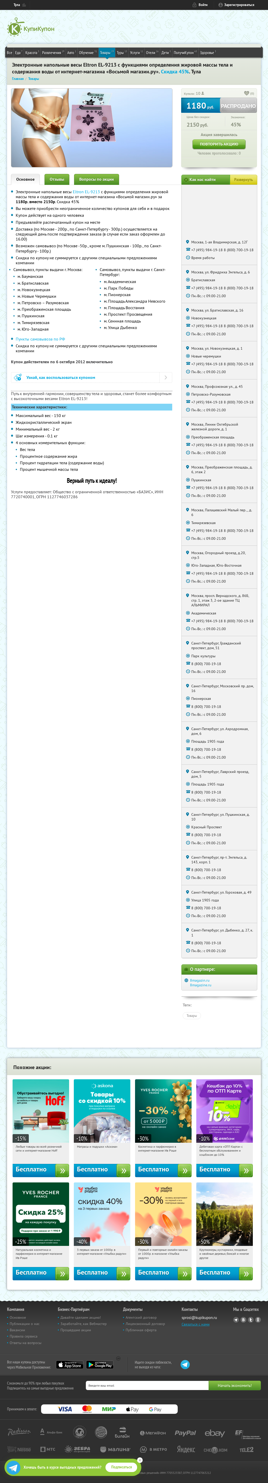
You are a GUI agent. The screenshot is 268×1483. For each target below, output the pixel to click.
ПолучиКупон (185, 52)
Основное (25, 179)
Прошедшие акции (75, 1330)
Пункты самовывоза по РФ (40, 339)
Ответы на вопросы (25, 1342)
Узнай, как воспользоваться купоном (60, 377)
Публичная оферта (141, 1330)
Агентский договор (141, 1317)
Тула (17, 5)
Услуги (136, 52)
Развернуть (243, 179)
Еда (19, 52)
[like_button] (246, 93)
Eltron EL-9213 (86, 191)
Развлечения (53, 52)
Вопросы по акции (96, 179)
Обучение (88, 52)
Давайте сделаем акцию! (80, 1317)
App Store (69, 1365)
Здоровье (208, 52)
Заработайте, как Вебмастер (83, 1323)
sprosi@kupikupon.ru (199, 1317)
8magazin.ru (200, 980)
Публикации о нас (25, 1323)
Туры (122, 52)
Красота (32, 52)
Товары (107, 52)
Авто (71, 52)
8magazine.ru (200, 985)
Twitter (251, 1320)
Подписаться (121, 1467)
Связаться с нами (196, 1324)
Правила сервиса (23, 1336)
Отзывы (57, 179)
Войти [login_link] (203, 5)
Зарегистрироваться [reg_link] (239, 5)
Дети (166, 52)
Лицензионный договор (145, 1323)
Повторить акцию (219, 144)
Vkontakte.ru (243, 1320)
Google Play (100, 1365)
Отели (152, 52)
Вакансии (17, 1330)
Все (9, 52)
